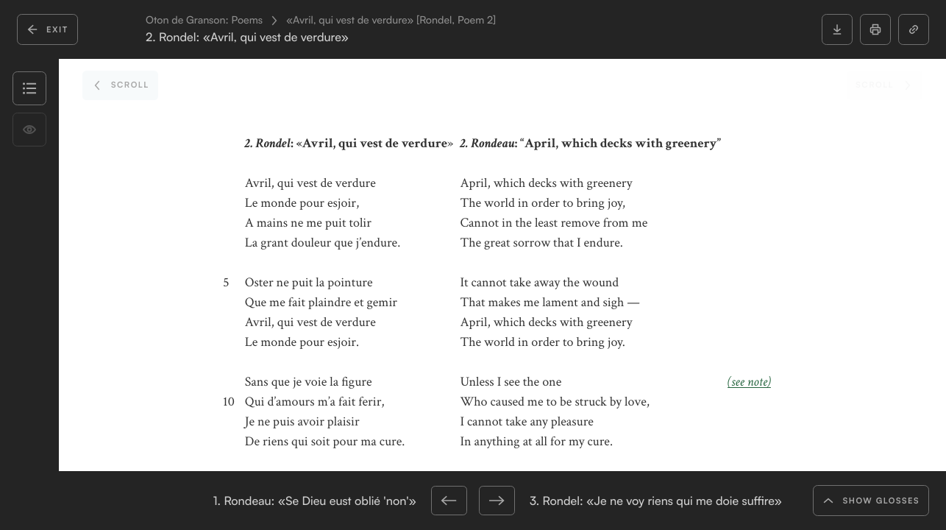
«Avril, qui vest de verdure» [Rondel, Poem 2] (391, 20)
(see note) (749, 382)
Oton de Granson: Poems (204, 20)
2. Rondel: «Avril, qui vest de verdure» (247, 37)
